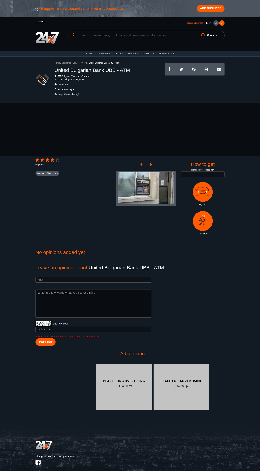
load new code (60, 321)
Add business (209, 8)
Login (208, 23)
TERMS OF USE (166, 51)
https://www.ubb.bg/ (69, 92)
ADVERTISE (148, 51)
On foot (203, 221)
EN (222, 23)
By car (203, 191)
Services (133, 51)
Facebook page (66, 87)
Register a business (194, 23)
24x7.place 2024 (66, 454)
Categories (66, 60)
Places (119, 51)
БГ (216, 23)
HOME (89, 51)
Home (57, 60)
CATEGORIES (103, 51)
